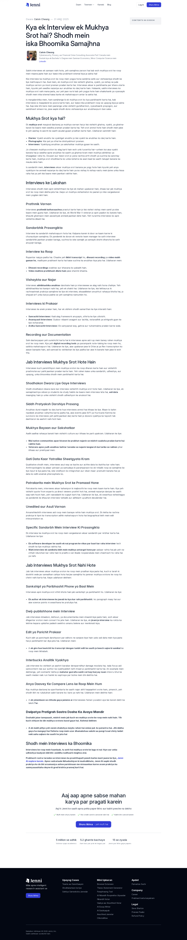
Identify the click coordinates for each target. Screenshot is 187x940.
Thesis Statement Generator (109, 888)
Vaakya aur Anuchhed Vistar (109, 903)
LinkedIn (42, 61)
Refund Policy (138, 916)
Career (135, 894)
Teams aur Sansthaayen (72, 884)
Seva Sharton (137, 908)
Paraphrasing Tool (105, 891)
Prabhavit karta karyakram (143, 898)
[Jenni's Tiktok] (150, 931)
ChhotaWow (102, 918)
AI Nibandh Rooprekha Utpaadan (111, 895)
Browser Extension (105, 884)
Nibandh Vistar (103, 899)
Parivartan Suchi (139, 884)
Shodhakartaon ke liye (72, 888)
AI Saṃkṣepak (103, 910)
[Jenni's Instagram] (140, 931)
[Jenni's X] (154, 931)
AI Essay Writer (103, 907)
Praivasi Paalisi (138, 912)
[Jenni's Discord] (159, 931)
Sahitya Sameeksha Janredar (75, 891)
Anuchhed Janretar (105, 914)
